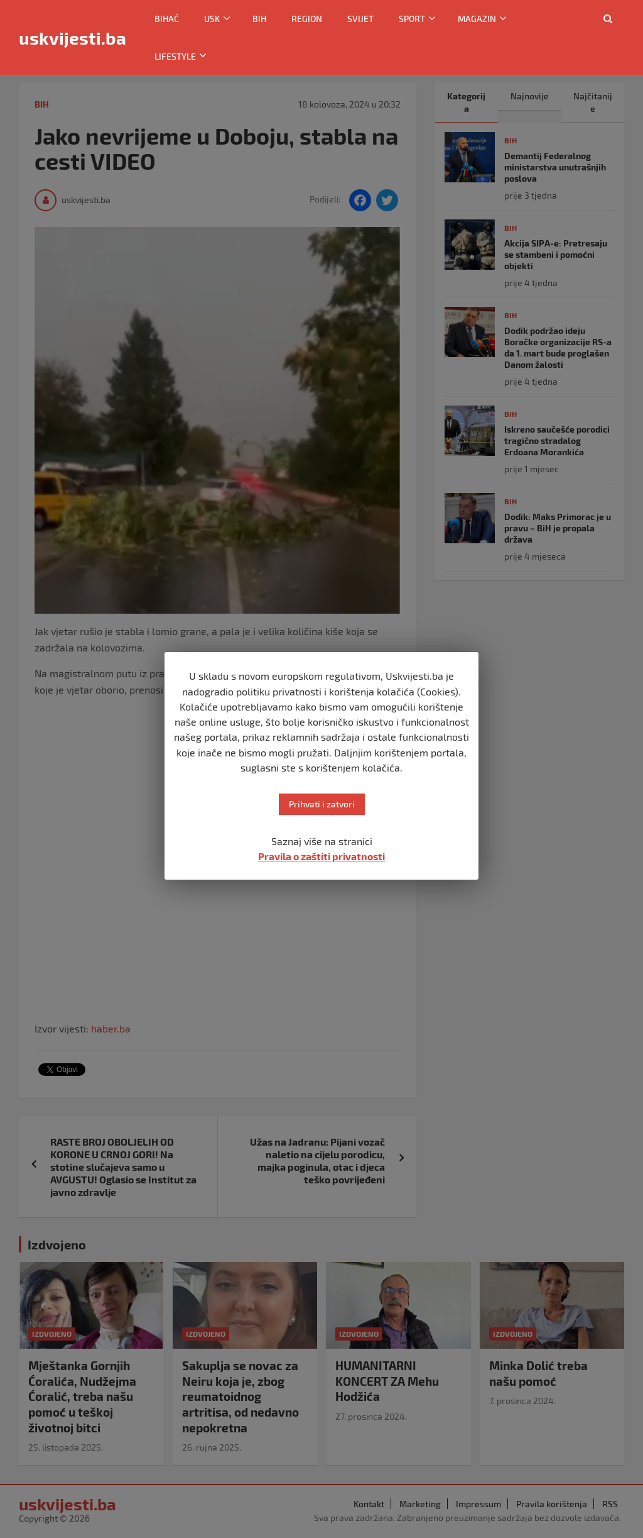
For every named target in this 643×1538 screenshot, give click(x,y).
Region (306, 18)
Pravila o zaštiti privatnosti (321, 856)
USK (212, 18)
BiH (259, 18)
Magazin (477, 18)
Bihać (166, 18)
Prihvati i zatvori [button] (322, 804)
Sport (412, 18)
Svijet (360, 18)
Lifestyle (175, 56)
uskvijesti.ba (72, 38)
